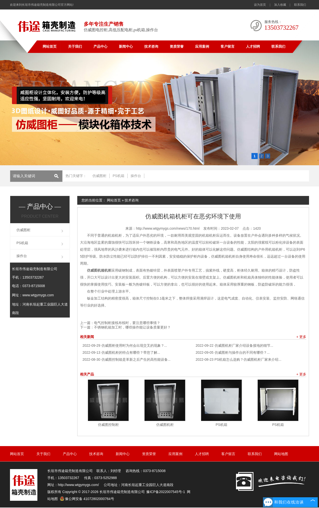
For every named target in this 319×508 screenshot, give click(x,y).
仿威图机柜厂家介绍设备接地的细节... (234, 345)
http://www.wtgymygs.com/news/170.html (167, 228)
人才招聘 (253, 46)
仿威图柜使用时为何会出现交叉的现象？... (124, 345)
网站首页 (50, 46)
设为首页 (260, 4)
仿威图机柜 (165, 425)
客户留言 (228, 46)
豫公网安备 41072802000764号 (87, 499)
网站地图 (281, 454)
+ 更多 (301, 337)
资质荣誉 (177, 46)
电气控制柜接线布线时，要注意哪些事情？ (127, 323)
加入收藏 (280, 4)
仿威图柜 (99, 176)
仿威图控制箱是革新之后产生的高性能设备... (126, 359)
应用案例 (202, 46)
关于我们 (75, 46)
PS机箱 (118, 176)
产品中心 (100, 46)
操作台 (136, 176)
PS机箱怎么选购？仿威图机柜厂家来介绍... (238, 359)
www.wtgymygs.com (38, 295)
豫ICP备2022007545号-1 (165, 492)
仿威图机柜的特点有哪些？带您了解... (121, 352)
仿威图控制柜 (108, 425)
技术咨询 (151, 46)
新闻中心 (126, 46)
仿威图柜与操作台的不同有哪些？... (233, 352)
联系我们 (300, 4)
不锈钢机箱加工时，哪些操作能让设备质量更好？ (132, 327)
